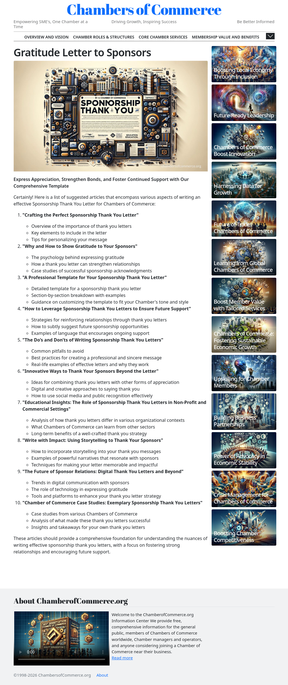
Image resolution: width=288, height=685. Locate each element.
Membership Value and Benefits (225, 37)
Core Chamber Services (163, 37)
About (102, 675)
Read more (122, 657)
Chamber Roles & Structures (103, 37)
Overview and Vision (46, 37)
